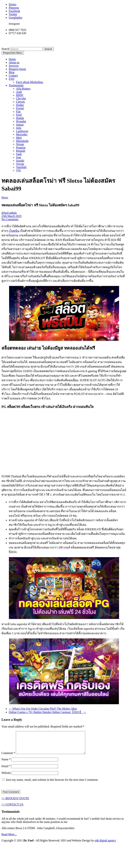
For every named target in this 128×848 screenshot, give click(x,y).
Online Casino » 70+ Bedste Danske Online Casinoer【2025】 (47, 712)
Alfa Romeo (23, 88)
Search (5, 48)
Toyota (20, 163)
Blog (11, 72)
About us (14, 62)
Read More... (9, 838)
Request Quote (17, 69)
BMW (19, 95)
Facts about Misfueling (29, 82)
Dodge (20, 105)
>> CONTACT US (12, 808)
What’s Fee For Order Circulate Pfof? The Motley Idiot (43, 708)
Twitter (13, 14)
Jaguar (20, 124)
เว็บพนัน (14, 230)
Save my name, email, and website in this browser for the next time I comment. (52, 784)
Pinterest (14, 7)
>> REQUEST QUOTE (15, 802)
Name (6, 763)
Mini (19, 137)
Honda (20, 118)
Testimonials (16, 85)
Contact (13, 75)
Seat (18, 157)
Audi (19, 91)
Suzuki (20, 160)
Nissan (20, 144)
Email (6, 770)
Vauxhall (21, 167)
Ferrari (20, 108)
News (4, 197)
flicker (12, 4)
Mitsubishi (22, 141)
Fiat (18, 111)
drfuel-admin (9, 212)
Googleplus (15, 17)
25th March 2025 (11, 216)
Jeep (18, 127)
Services (14, 65)
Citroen (20, 101)
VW (18, 170)
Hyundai (21, 121)
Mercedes (21, 134)
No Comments (9, 219)
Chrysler (21, 98)
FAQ (11, 78)
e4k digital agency (105, 844)
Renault (20, 150)
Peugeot (20, 147)
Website (6, 777)
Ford (18, 114)
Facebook (14, 11)
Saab (19, 154)
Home (12, 59)
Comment (8, 757)
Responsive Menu (12, 52)
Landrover (22, 131)
